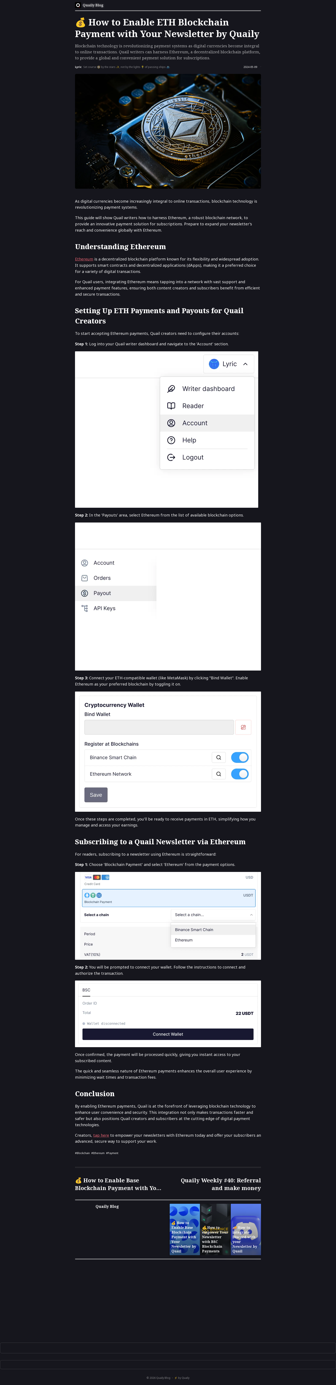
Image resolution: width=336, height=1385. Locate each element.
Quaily (185, 1378)
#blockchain (82, 1153)
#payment (112, 1153)
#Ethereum (98, 1153)
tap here (101, 1135)
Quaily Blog (163, 1378)
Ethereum (84, 259)
